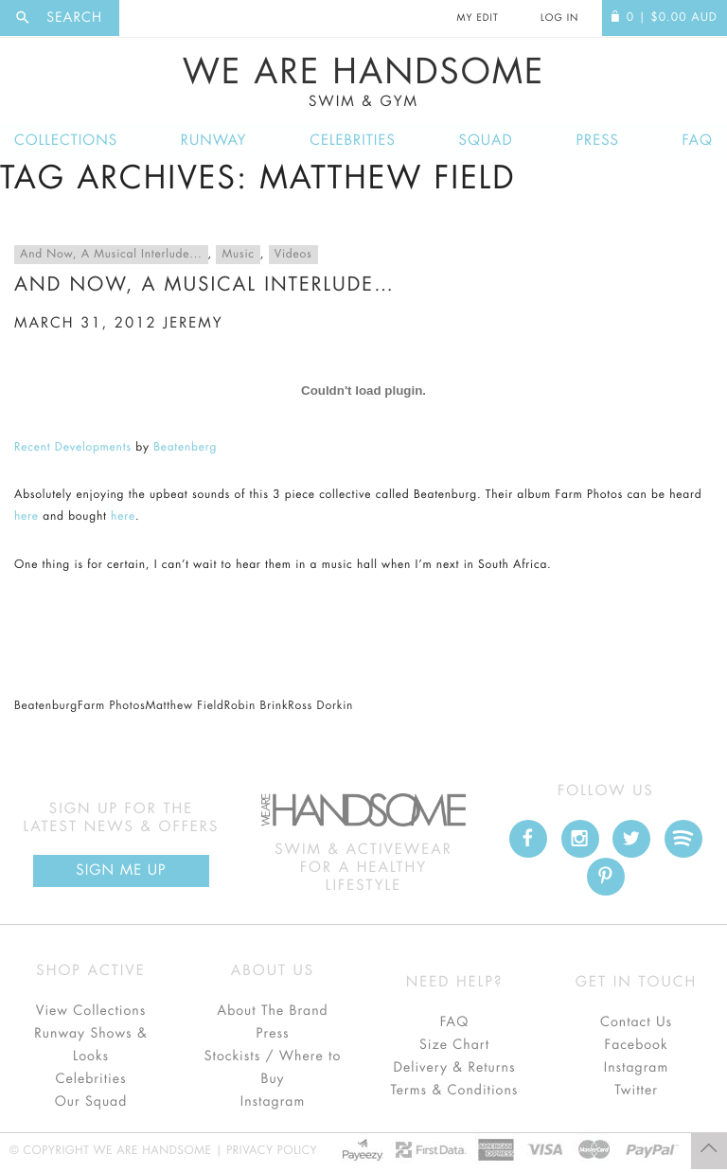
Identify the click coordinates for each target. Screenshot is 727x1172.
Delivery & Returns (454, 1067)
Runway (214, 140)
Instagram (272, 1102)
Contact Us (636, 1022)
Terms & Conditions (455, 1090)
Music (238, 254)
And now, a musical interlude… (204, 284)
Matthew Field (184, 706)
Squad (486, 140)
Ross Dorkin (320, 706)
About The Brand (272, 1011)
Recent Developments (73, 447)
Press (597, 140)
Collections (65, 140)
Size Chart (454, 1045)
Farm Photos (111, 706)
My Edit (477, 18)
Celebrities (353, 140)
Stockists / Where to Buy (273, 1068)
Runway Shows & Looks (91, 1045)
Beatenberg (185, 447)
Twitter (636, 1090)
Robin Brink (256, 706)
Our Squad (91, 1102)
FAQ (698, 140)
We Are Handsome (363, 82)
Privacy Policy (271, 1151)
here (26, 517)
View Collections (91, 1011)
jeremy (192, 323)
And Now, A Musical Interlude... (111, 254)
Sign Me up (121, 870)
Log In (559, 18)
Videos (293, 254)
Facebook (635, 1045)
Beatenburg (46, 706)
